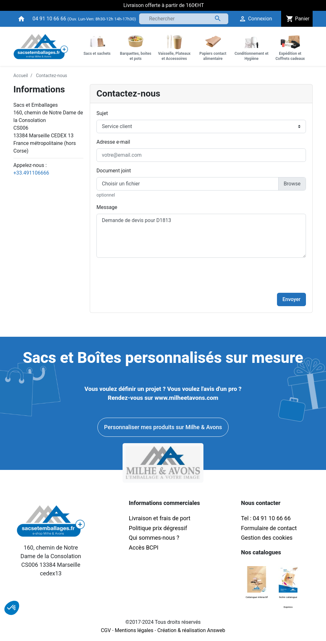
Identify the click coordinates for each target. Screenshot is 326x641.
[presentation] (257, 275)
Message (106, 207)
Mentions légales (134, 630)
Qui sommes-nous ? (154, 537)
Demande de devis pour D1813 (201, 236)
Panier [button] (296, 18)
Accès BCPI (144, 547)
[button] (11, 608)
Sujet (102, 113)
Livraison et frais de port (160, 518)
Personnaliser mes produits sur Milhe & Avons (163, 427)
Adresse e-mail (113, 142)
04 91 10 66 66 (49, 19)
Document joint (113, 171)
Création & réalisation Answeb (191, 630)
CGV (106, 630)
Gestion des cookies (267, 537)
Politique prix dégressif (158, 528)
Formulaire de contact (269, 528)
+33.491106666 (31, 173)
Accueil (20, 75)
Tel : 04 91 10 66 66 (266, 518)
